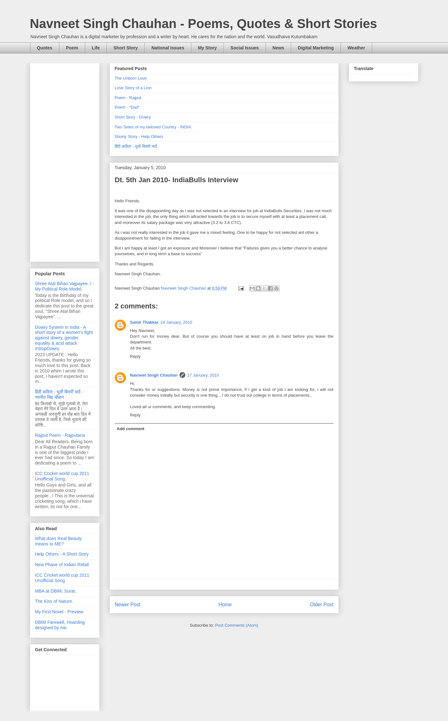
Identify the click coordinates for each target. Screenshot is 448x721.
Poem (72, 47)
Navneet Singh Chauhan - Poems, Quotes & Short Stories (203, 24)
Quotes (44, 47)
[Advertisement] (64, 161)
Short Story (126, 47)
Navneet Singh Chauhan (154, 375)
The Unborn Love (131, 78)
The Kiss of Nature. (54, 601)
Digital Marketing (316, 47)
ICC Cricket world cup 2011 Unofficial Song (62, 578)
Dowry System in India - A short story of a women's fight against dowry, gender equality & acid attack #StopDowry (64, 338)
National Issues (167, 47)
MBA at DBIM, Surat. (55, 591)
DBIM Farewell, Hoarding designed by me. (60, 625)
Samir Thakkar (144, 322)
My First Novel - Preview (59, 611)
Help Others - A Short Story (62, 554)
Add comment (130, 428)
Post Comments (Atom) (236, 625)
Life (96, 47)
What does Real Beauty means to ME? (58, 541)
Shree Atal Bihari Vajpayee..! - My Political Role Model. (64, 286)
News (278, 47)
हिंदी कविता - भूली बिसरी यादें (136, 146)
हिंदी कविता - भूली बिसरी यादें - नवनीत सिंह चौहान (59, 394)
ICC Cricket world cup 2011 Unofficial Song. (62, 476)
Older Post (322, 604)
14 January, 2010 (176, 322)
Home (225, 604)
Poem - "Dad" (127, 107)
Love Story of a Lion (133, 87)
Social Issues (245, 47)
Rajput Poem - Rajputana (60, 435)
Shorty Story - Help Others (139, 136)
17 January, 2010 (203, 375)
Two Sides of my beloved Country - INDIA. (153, 127)
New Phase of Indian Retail (62, 564)
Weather (356, 47)
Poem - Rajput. (129, 97)
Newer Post (128, 604)
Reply (135, 356)
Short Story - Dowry (133, 117)
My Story (207, 47)
